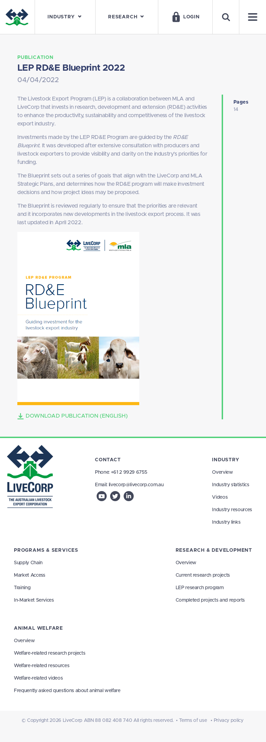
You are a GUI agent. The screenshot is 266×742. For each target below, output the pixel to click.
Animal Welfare (38, 628)
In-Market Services (34, 600)
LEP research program (200, 587)
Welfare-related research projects (49, 653)
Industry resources (232, 509)
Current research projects (203, 575)
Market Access (29, 575)
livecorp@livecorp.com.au (136, 484)
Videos (220, 497)
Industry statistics (230, 484)
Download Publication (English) (72, 416)
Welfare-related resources (41, 665)
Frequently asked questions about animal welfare (67, 690)
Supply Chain (28, 562)
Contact (108, 459)
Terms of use (193, 720)
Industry (225, 459)
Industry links (226, 522)
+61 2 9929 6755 (129, 472)
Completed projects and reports (210, 600)
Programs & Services (46, 550)
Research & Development (214, 550)
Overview (222, 472)
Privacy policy (228, 720)
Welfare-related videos (38, 678)
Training (22, 587)
